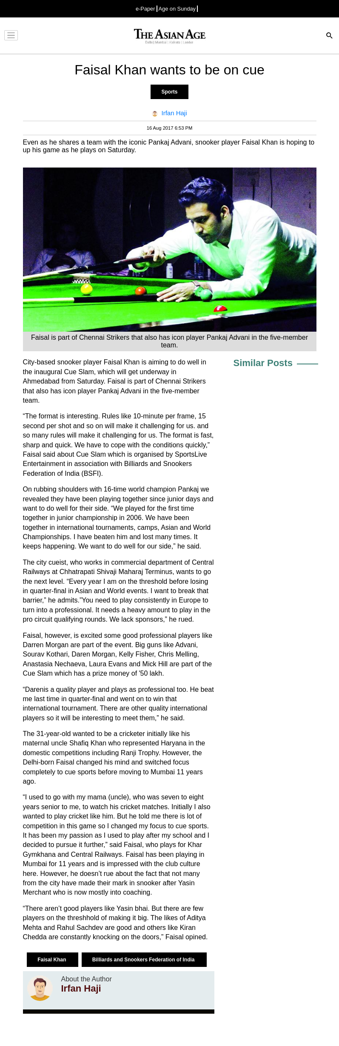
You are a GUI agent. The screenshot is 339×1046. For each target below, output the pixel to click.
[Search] (329, 36)
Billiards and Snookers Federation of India (144, 960)
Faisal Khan (52, 960)
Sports (169, 92)
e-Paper (145, 9)
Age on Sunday (177, 9)
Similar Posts (263, 363)
